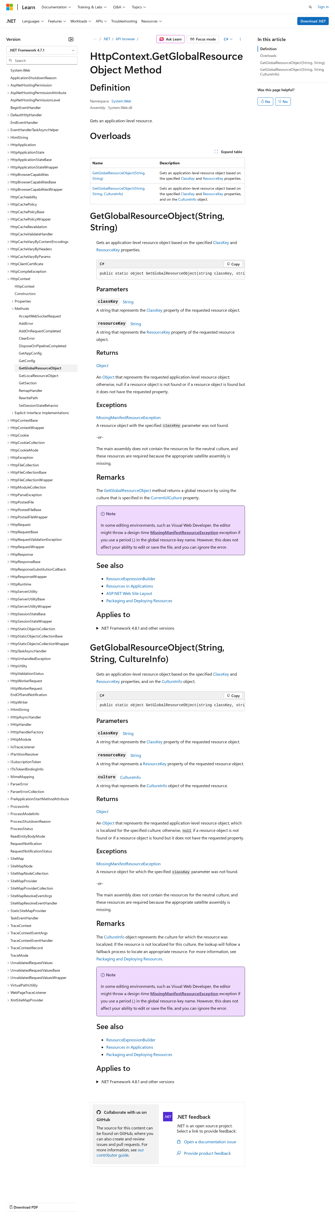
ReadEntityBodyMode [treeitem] (27, 836)
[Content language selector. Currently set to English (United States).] (30, 1190)
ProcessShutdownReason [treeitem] (30, 821)
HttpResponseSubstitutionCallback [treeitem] (38, 569)
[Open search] (310, 7)
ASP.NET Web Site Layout (129, 593)
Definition (268, 48)
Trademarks (217, 1202)
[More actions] (240, 39)
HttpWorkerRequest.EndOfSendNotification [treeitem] (28, 691)
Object (102, 365)
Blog (71, 1202)
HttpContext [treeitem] (25, 286)
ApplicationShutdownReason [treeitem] (33, 77)
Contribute (93, 1202)
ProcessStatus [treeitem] (21, 828)
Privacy (114, 1202)
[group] (170, 274)
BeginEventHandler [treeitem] (25, 107)
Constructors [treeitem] (25, 293)
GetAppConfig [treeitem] (30, 353)
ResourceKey (213, 178)
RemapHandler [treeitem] (30, 390)
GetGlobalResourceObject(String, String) (292, 62)
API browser (125, 38)
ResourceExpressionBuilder (130, 578)
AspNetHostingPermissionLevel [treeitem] (35, 99)
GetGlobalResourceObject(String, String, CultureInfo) (292, 72)
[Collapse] (70, 39)
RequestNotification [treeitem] (26, 843)
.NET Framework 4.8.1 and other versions (137, 628)
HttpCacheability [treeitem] (23, 196)
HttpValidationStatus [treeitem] (27, 673)
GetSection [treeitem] (28, 382)
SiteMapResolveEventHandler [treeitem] (33, 903)
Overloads (268, 55)
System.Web (121, 100)
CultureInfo (187, 199)
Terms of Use (191, 1202)
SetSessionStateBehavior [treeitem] (38, 405)
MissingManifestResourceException (128, 417)
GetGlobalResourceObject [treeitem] (40, 368)
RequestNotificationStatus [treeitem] (31, 851)
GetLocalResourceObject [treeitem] (38, 375)
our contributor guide (120, 1152)
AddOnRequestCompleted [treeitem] (40, 330)
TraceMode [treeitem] (19, 955)
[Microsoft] (9, 7)
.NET (106, 38)
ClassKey (188, 178)
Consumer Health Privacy (150, 1202)
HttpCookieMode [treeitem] (24, 450)
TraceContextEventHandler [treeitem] (31, 940)
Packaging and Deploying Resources (139, 600)
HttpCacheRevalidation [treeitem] (28, 226)
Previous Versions (48, 1202)
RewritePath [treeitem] (28, 397)
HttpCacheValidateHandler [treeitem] (31, 233)
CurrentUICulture (166, 497)
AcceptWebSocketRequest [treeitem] (40, 316)
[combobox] (41, 50)
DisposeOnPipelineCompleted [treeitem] (42, 345)
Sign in (323, 6)
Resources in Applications (129, 586)
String (128, 301)
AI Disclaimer (16, 1202)
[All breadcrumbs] (94, 39)
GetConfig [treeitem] (27, 360)
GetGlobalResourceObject (127, 490)
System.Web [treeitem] (20, 70)
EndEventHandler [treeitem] (24, 122)
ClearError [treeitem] (27, 338)
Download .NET (313, 21)
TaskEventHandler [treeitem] (24, 917)
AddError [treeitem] (26, 323)
